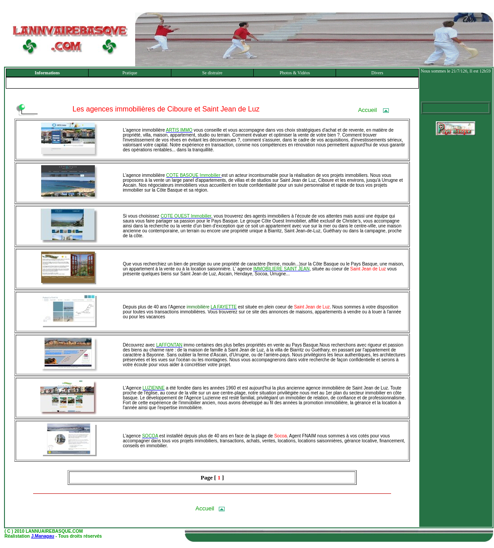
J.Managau (42, 536)
